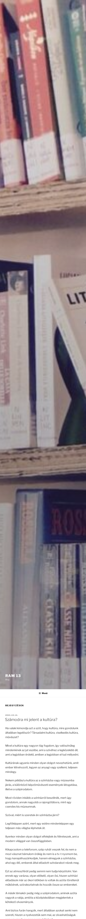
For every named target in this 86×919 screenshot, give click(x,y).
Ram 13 (13, 676)
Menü (43, 693)
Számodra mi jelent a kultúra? (31, 719)
